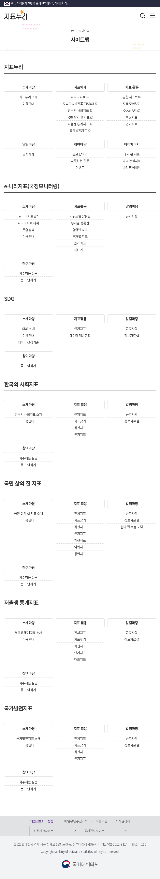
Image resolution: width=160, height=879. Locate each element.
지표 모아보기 (131, 103)
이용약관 (101, 821)
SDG (9, 299)
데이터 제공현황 (80, 335)
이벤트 (80, 167)
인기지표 (131, 123)
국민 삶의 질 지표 (78, 117)
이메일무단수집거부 (74, 821)
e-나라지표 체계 (28, 223)
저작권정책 (122, 821)
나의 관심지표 (131, 160)
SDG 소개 (28, 328)
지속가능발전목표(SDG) (78, 103)
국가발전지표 (78, 130)
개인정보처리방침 (41, 821)
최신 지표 (80, 249)
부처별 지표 (80, 236)
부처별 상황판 (80, 223)
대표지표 (80, 659)
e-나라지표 (78, 96)
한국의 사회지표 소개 (28, 414)
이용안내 (28, 103)
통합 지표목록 (131, 96)
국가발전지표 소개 (28, 738)
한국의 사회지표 (78, 110)
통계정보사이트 (94, 831)
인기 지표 (80, 243)
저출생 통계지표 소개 (28, 632)
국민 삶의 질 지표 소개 (28, 513)
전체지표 (80, 414)
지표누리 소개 (28, 96)
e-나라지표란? (28, 216)
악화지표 (80, 546)
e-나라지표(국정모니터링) (31, 187)
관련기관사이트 (44, 831)
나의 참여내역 (131, 167)
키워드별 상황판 (80, 216)
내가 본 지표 (132, 154)
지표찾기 (80, 421)
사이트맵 (84, 31)
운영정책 (28, 229)
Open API (129, 110)
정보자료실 (131, 335)
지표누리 (13, 68)
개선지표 (80, 540)
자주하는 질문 (80, 160)
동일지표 (80, 553)
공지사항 (28, 154)
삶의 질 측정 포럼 (131, 526)
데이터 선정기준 (28, 342)
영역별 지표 (80, 229)
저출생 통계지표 (78, 123)
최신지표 (131, 117)
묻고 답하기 (80, 154)
